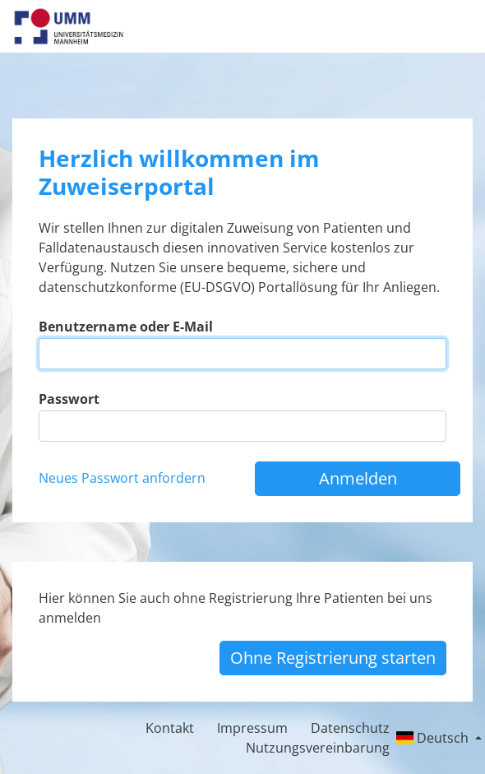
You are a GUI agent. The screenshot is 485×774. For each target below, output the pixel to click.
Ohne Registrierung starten (333, 658)
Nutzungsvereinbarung (318, 748)
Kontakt (170, 728)
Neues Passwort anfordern (122, 478)
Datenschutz (350, 728)
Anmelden (358, 478)
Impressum (252, 728)
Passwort (69, 399)
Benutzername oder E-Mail (126, 326)
